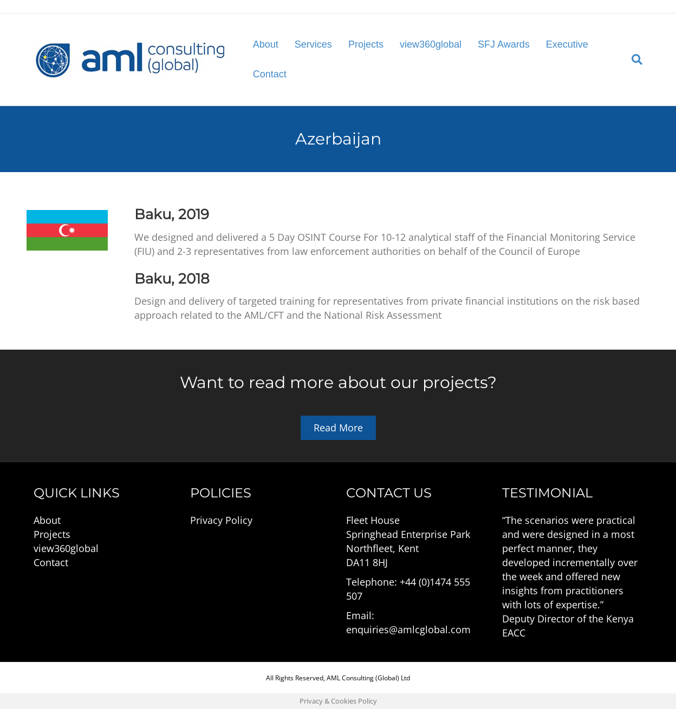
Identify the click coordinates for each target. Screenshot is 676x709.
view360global (430, 44)
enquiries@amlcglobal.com (408, 629)
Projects (366, 44)
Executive (567, 44)
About (265, 44)
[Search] (632, 59)
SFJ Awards (504, 44)
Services (313, 44)
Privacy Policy (221, 520)
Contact (270, 74)
